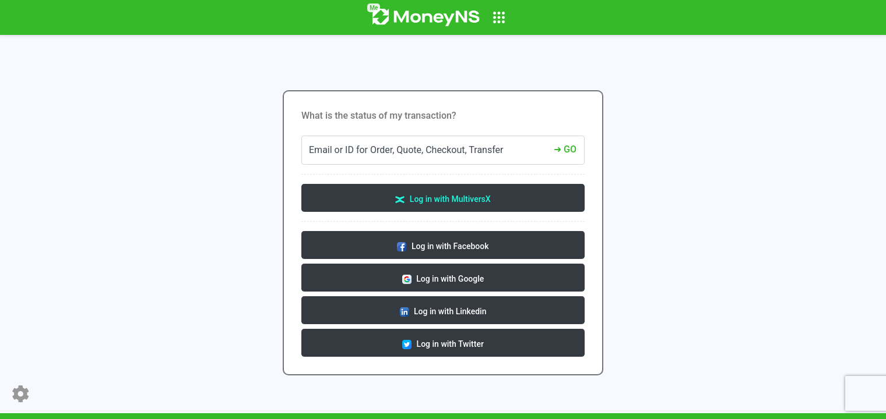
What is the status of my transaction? (378, 115)
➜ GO (565, 149)
